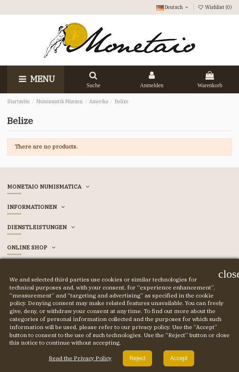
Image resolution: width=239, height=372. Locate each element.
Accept (179, 358)
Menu (36, 79)
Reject (137, 358)
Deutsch (173, 7)
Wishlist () (215, 7)
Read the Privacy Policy (80, 358)
